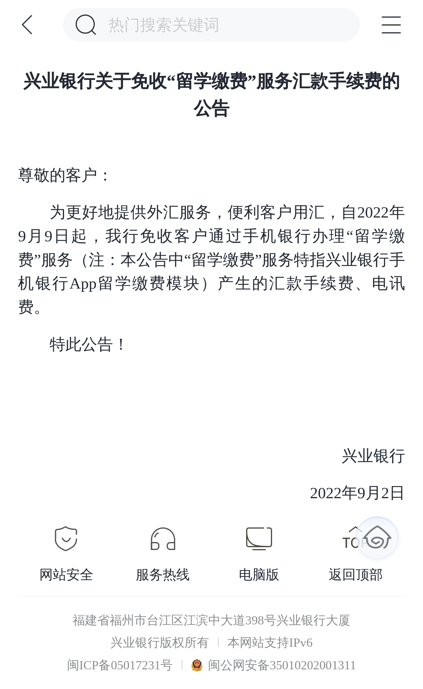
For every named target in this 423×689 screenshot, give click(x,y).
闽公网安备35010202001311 (273, 665)
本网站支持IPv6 (270, 642)
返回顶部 (356, 574)
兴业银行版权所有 (159, 642)
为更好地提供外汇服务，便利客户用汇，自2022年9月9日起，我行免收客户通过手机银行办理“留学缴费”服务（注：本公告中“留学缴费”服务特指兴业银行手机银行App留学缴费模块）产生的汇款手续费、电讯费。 (211, 259)
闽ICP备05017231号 (120, 665)
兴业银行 (300, 456)
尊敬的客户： (65, 175)
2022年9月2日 (292, 493)
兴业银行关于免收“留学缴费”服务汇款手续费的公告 (211, 94)
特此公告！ (89, 344)
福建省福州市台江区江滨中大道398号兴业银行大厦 (211, 620)
